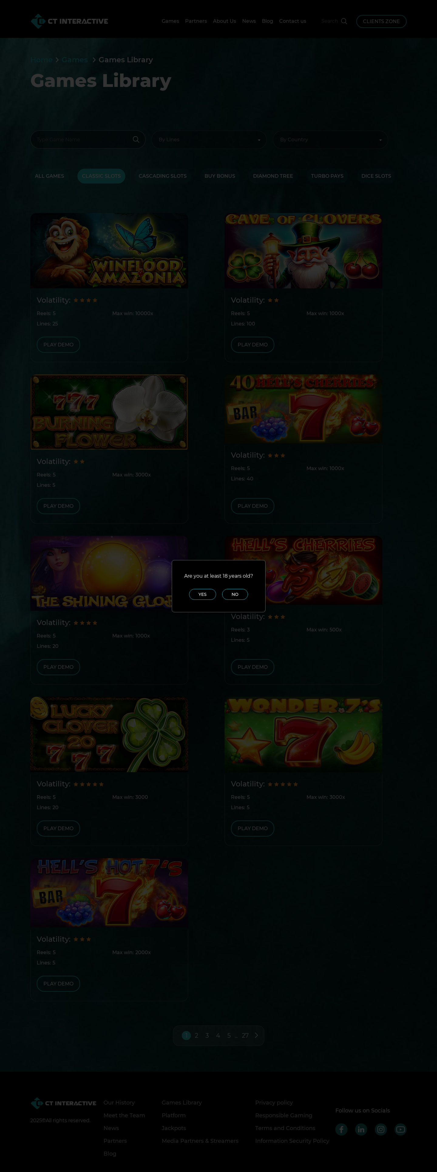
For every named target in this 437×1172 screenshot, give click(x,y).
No (235, 594)
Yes (202, 594)
